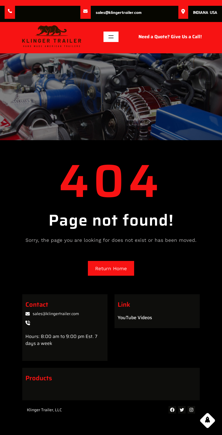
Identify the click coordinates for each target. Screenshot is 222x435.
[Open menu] (111, 37)
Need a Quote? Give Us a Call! (170, 36)
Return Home (111, 268)
